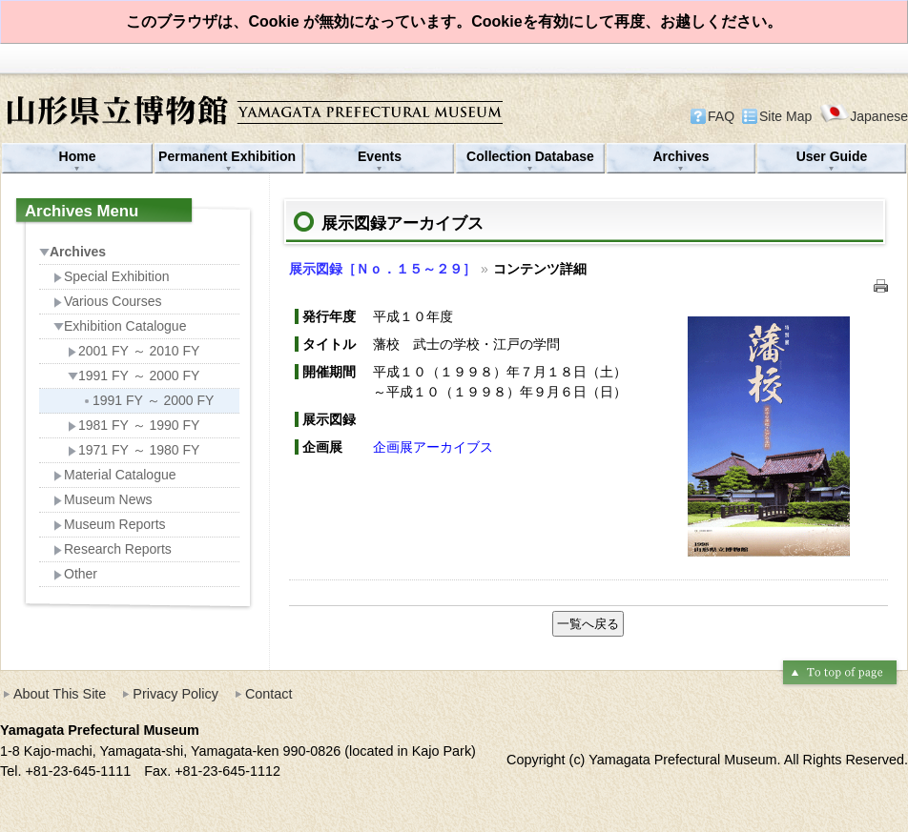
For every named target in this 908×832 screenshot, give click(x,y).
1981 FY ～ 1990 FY (133, 425)
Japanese (863, 116)
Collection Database (530, 156)
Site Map (785, 116)
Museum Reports (109, 524)
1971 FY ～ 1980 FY (133, 449)
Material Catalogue (114, 474)
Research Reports (112, 549)
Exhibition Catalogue (119, 326)
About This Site (59, 693)
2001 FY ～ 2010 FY (133, 350)
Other (75, 573)
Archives (680, 156)
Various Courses (107, 301)
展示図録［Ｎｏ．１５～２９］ (382, 268)
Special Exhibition (111, 276)
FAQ (721, 116)
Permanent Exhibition (228, 156)
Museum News (103, 499)
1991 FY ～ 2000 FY (133, 375)
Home (77, 156)
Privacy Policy (175, 693)
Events (380, 156)
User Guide (832, 156)
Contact (269, 693)
